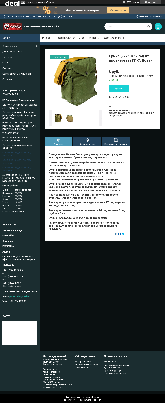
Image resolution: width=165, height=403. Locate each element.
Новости (7, 57)
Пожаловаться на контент (88, 400)
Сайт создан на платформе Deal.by (82, 397)
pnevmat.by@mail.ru (19, 296)
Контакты (94, 38)
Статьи (6, 68)
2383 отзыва (133, 2)
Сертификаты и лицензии (17, 73)
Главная (46, 38)
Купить (118, 88)
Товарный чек (82, 367)
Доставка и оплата (114, 38)
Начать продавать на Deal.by (40, 2)
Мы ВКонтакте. (111, 361)
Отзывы (7, 79)
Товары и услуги (63, 38)
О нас (81, 38)
